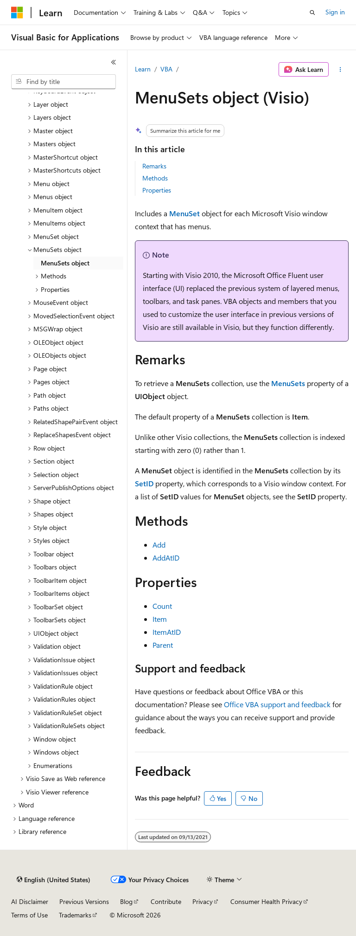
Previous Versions (84, 901)
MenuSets (288, 383)
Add (159, 544)
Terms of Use (29, 914)
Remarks (154, 165)
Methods (155, 178)
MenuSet (184, 213)
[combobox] (63, 81)
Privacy (202, 901)
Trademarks (75, 914)
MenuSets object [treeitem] (65, 262)
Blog (126, 901)
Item (160, 619)
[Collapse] (113, 62)
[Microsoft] (17, 12)
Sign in (335, 11)
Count (162, 606)
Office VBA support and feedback (277, 704)
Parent (163, 645)
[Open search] (312, 12)
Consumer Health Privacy (266, 901)
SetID (144, 483)
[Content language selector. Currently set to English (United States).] (53, 879)
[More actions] (340, 69)
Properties (156, 190)
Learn (143, 69)
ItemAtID (167, 632)
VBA (166, 69)
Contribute (166, 901)
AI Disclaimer (29, 901)
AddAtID (166, 557)
